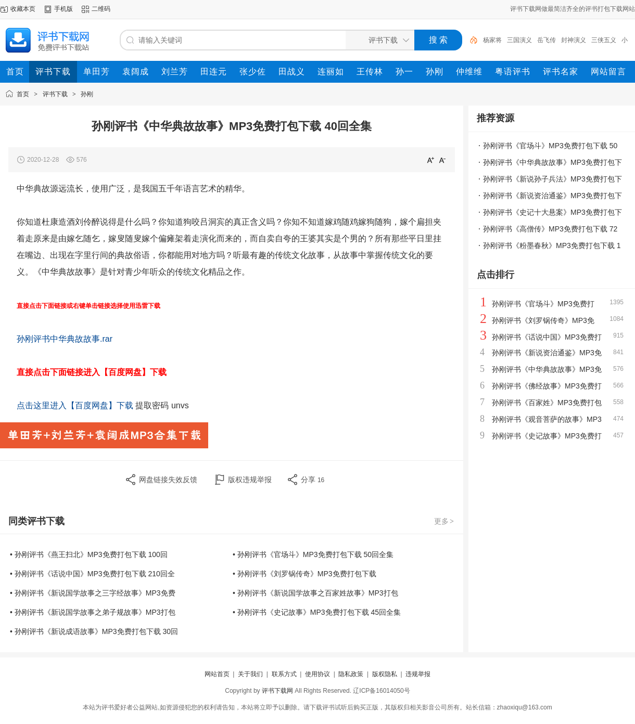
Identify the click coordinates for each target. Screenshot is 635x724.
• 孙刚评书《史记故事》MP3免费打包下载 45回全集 (317, 612)
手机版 (63, 8)
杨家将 (492, 40)
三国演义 (519, 40)
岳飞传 (546, 40)
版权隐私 (384, 674)
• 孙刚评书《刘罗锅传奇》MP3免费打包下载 (304, 574)
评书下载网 (277, 690)
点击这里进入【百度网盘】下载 (75, 405)
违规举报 (417, 674)
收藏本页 (22, 8)
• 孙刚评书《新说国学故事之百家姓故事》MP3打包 (315, 593)
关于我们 (250, 674)
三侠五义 (603, 40)
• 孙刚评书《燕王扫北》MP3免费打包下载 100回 (89, 554)
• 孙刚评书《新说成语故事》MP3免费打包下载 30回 (94, 631)
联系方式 (284, 674)
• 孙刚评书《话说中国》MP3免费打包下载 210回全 (92, 574)
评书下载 (55, 94)
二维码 (101, 8)
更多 (444, 521)
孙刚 (87, 94)
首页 (23, 94)
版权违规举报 (250, 479)
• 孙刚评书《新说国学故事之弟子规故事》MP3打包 (92, 612)
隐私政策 (350, 674)
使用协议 (317, 674)
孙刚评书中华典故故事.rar (64, 338)
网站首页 (217, 674)
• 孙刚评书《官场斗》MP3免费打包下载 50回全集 (313, 554)
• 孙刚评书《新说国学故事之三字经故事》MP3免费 (92, 593)
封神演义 (573, 40)
